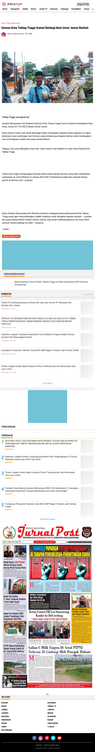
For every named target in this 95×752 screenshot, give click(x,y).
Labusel (50, 709)
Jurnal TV (43, 9)
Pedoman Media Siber (51, 745)
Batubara (51, 703)
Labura (4, 709)
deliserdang (6, 730)
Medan (50, 713)
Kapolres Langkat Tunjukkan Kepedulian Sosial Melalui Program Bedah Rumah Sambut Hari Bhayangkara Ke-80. (37, 335)
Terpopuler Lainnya (47, 519)
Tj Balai (50, 727)
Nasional (54, 9)
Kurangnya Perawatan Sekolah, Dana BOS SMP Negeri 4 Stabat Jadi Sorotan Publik (40, 350)
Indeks (25, 9)
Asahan (4, 703)
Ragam (50, 720)
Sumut (86, 9)
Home (4, 9)
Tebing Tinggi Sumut (13, 23)
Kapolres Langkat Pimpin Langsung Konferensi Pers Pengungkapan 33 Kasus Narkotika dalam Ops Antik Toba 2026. (41, 458)
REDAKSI (39, 745)
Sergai (4, 723)
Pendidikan (76, 9)
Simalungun (52, 723)
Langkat (5, 713)
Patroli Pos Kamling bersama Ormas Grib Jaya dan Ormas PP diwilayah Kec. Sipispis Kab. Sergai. (36, 304)
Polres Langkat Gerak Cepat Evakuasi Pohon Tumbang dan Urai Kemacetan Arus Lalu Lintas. (38, 367)
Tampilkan (88, 294)
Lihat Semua (47, 383)
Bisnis (33, 9)
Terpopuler (14, 9)
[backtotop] (47, 695)
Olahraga (64, 9)
